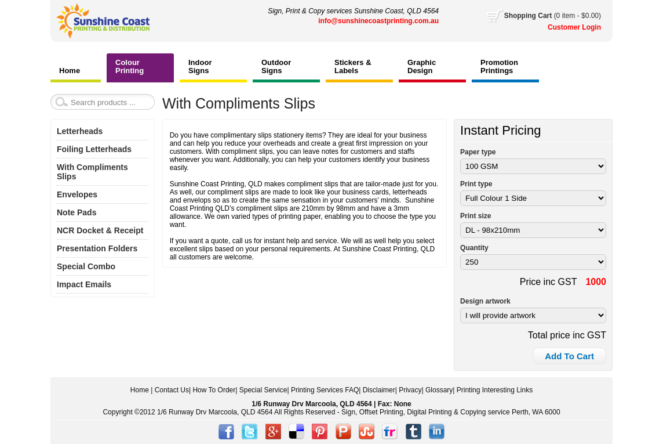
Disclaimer (379, 390)
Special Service (263, 390)
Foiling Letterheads (94, 149)
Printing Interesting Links (495, 390)
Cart (552, 16)
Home (139, 390)
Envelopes (77, 194)
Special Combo (86, 266)
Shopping (521, 16)
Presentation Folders (97, 248)
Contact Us (172, 390)
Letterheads (80, 131)
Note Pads (76, 212)
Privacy (410, 390)
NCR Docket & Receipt (100, 230)
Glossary (439, 390)
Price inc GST (548, 282)
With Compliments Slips (92, 172)
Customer (565, 27)
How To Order (213, 390)
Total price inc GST (567, 335)
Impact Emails (84, 284)
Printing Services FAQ (325, 390)
